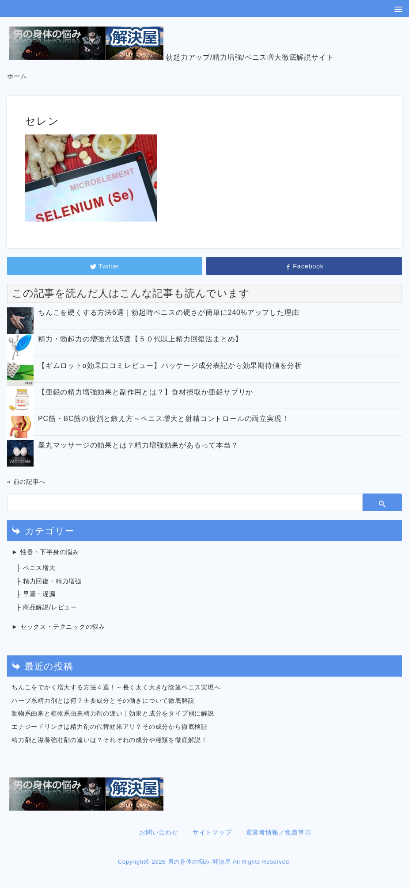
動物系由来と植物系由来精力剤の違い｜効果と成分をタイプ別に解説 (112, 713)
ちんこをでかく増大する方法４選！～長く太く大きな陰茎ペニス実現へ (116, 687)
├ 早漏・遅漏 (36, 593)
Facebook (303, 266)
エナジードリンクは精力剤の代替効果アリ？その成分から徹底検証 (109, 726)
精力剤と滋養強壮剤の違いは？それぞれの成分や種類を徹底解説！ (109, 739)
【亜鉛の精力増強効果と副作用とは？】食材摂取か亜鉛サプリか (145, 392)
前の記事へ (29, 481)
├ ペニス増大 (36, 567)
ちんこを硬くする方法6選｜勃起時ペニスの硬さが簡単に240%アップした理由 (168, 312)
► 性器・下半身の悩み (45, 551)
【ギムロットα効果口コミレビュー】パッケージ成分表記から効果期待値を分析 (170, 365)
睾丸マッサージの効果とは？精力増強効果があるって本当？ (138, 445)
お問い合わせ (158, 832)
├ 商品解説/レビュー (46, 607)
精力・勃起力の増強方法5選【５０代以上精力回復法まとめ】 (140, 339)
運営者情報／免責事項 (278, 832)
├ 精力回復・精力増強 (49, 581)
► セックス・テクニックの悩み (58, 626)
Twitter (105, 266)
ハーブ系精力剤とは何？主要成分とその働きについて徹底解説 (102, 700)
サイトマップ (212, 832)
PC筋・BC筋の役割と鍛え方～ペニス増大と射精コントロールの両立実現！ (163, 418)
